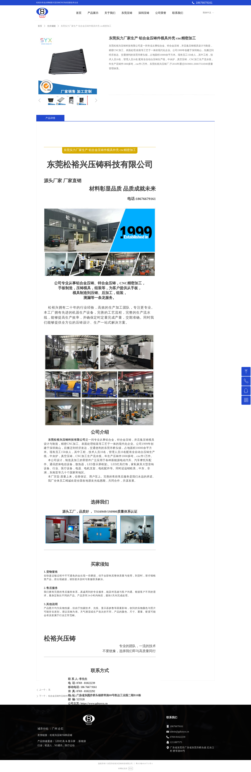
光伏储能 (51, 26)
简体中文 (207, 13)
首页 (40, 26)
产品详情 (50, 118)
